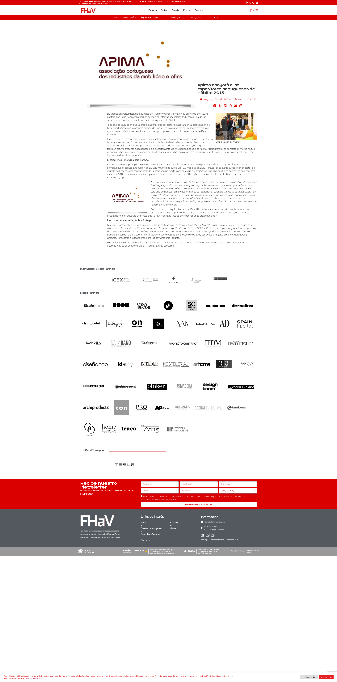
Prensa (186, 10)
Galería (175, 10)
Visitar (164, 10)
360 (196, 17)
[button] (214, 106)
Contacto (199, 10)
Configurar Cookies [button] (309, 677)
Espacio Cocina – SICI (150, 17)
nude (215, 17)
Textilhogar (175, 17)
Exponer (152, 10)
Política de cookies (34, 678)
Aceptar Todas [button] (326, 677)
